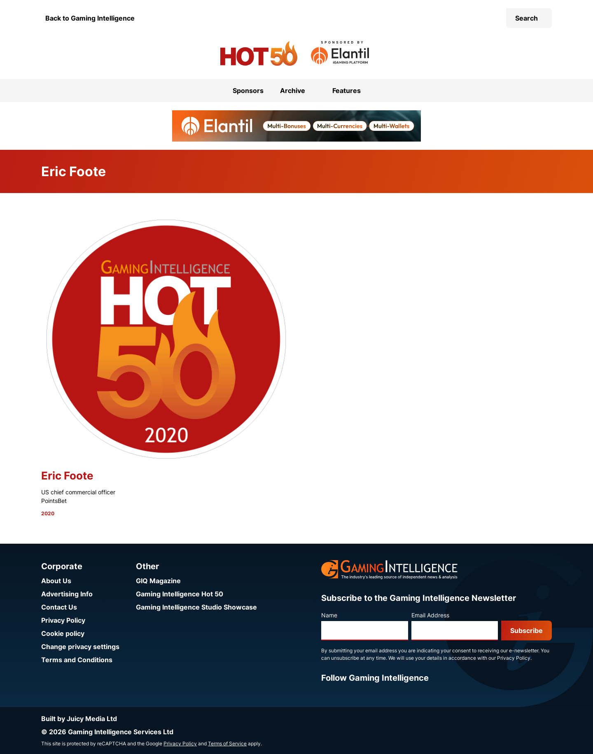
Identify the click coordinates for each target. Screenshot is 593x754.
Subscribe (526, 630)
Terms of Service (227, 743)
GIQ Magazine (158, 581)
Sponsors (248, 90)
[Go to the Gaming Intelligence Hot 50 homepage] (258, 53)
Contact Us (59, 607)
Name (329, 615)
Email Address (430, 615)
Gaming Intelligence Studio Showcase (196, 607)
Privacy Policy (63, 620)
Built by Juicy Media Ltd (79, 718)
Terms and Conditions (76, 660)
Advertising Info (67, 594)
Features (346, 90)
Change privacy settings (80, 646)
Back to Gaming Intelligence (90, 18)
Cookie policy (62, 633)
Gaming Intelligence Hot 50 (179, 594)
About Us (56, 581)
